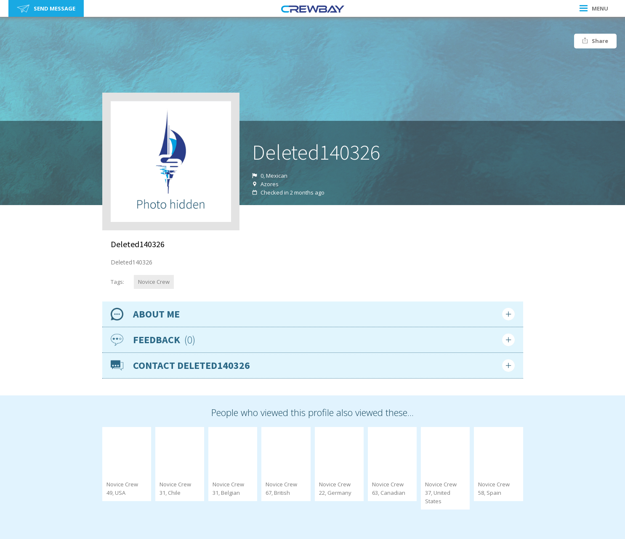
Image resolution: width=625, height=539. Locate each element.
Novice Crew (154, 282)
